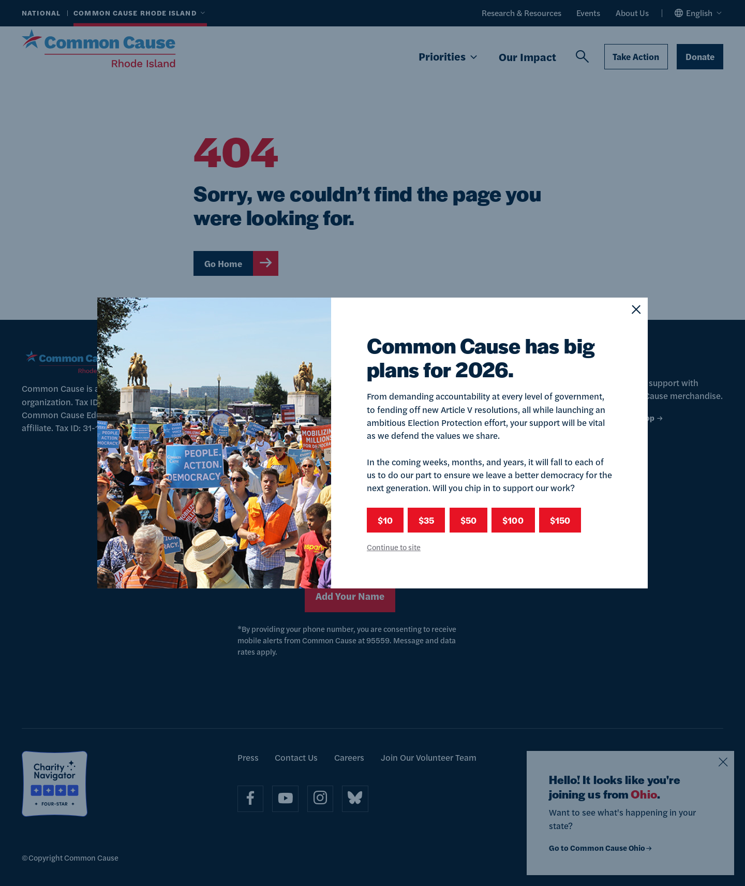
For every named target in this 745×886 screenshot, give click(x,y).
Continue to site (394, 546)
